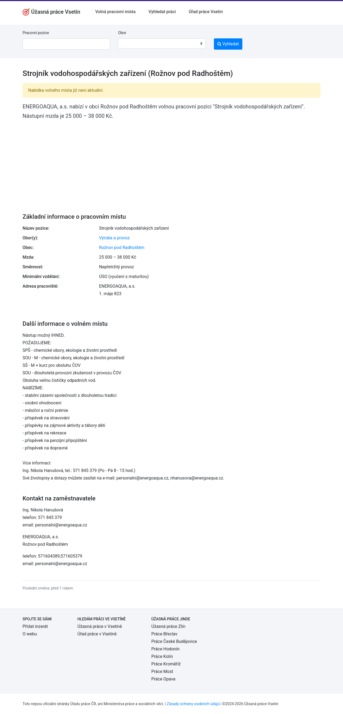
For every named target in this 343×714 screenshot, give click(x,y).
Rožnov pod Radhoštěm (121, 247)
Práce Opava (163, 679)
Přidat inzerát (35, 626)
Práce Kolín (162, 656)
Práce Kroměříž (166, 664)
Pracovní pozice (36, 33)
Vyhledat (228, 43)
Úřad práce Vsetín (206, 11)
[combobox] (162, 43)
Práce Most (162, 671)
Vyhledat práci (162, 11)
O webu (30, 633)
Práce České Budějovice (174, 641)
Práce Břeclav (164, 633)
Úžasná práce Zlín (168, 626)
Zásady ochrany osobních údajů (193, 704)
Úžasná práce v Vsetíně (100, 626)
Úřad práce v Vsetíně (97, 633)
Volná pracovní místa (115, 11)
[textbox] (129, 43)
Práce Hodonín (165, 648)
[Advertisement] (171, 162)
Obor (122, 33)
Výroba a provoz (114, 237)
